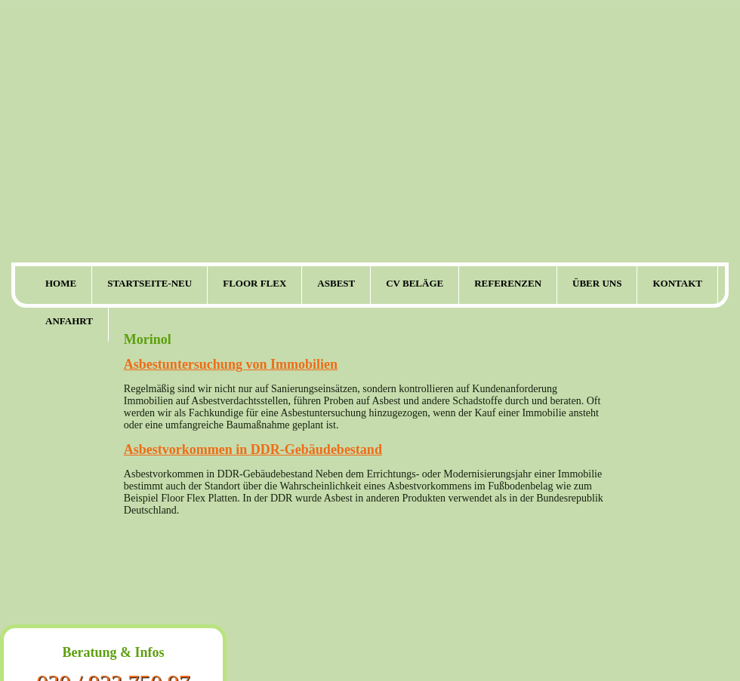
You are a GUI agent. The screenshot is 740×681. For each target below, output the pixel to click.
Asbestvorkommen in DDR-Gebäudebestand (253, 449)
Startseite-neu (149, 283)
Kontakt (677, 283)
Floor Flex (254, 283)
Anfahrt (69, 321)
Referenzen (507, 283)
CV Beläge (414, 283)
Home (60, 283)
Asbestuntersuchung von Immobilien (231, 364)
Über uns (596, 283)
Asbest (336, 283)
